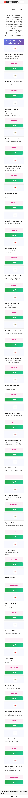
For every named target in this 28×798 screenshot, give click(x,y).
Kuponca (16, 796)
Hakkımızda (23, 791)
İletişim (2, 793)
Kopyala (14, 68)
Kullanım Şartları (14, 791)
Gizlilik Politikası (5, 791)
